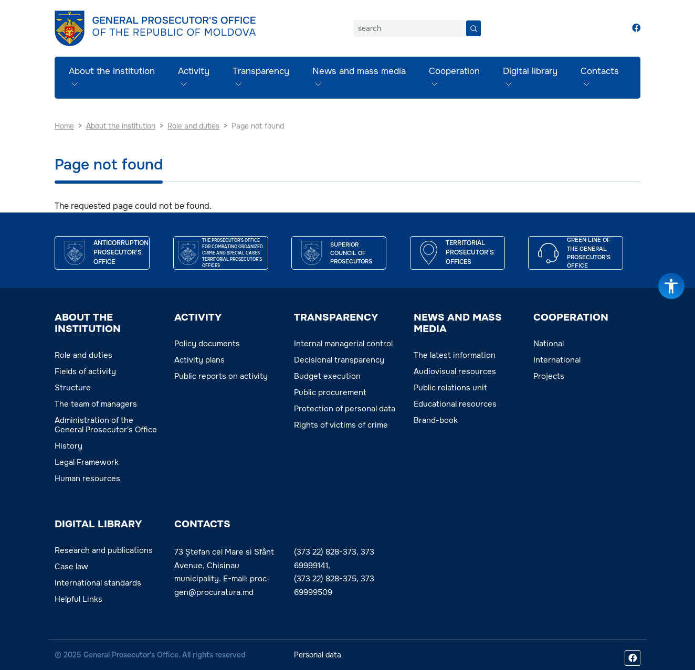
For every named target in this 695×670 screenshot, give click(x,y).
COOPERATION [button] (570, 317)
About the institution (112, 71)
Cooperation (454, 71)
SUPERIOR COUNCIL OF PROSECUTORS (351, 253)
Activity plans (199, 360)
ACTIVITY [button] (198, 317)
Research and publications (104, 550)
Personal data (317, 655)
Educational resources (455, 404)
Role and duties (83, 355)
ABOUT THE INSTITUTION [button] (88, 323)
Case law (71, 566)
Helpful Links (78, 599)
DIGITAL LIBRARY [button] (98, 524)
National (548, 343)
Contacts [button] (202, 524)
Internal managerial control (343, 343)
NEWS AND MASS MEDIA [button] (458, 323)
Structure (73, 387)
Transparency (261, 71)
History (68, 446)
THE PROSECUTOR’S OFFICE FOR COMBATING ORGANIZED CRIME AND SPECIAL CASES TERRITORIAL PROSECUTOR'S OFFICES (232, 253)
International (557, 360)
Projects (548, 376)
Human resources (87, 478)
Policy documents (207, 343)
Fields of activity (85, 371)
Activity (193, 71)
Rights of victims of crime (341, 425)
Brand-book (436, 420)
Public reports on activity (221, 376)
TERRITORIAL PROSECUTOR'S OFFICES (470, 252)
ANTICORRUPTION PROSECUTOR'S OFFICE (121, 252)
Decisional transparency (339, 360)
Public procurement (330, 392)
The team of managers (96, 404)
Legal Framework (87, 462)
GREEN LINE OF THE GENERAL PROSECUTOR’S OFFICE (588, 252)
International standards (98, 583)
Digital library (530, 71)
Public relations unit (450, 387)
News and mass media (359, 71)
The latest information (455, 355)
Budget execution (327, 376)
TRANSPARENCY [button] (336, 317)
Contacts (600, 71)
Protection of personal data (344, 408)
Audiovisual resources (455, 371)
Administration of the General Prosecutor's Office (106, 425)
